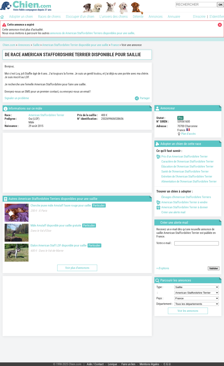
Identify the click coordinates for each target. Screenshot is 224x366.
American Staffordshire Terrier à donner (182, 207)
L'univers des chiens (114, 16)
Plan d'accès (188, 134)
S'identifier (216, 16)
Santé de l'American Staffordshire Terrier (182, 171)
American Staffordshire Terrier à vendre (181, 202)
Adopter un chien (21, 16)
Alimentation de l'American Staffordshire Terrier (186, 181)
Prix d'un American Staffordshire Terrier (182, 156)
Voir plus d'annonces (77, 268)
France (115, 45)
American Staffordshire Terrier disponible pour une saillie (75, 45)
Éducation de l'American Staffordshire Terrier (184, 166)
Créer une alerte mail (170, 212)
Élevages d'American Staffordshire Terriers (183, 197)
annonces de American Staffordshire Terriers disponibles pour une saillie (92, 33)
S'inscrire (199, 16)
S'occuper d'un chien (80, 16)
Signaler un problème (17, 98)
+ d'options (162, 268)
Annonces (156, 16)
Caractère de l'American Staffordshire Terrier (185, 161)
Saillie (36, 45)
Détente (138, 16)
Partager (142, 98)
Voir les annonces (188, 311)
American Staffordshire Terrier (46, 115)
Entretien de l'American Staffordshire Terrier (184, 176)
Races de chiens (49, 16)
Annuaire (174, 16)
